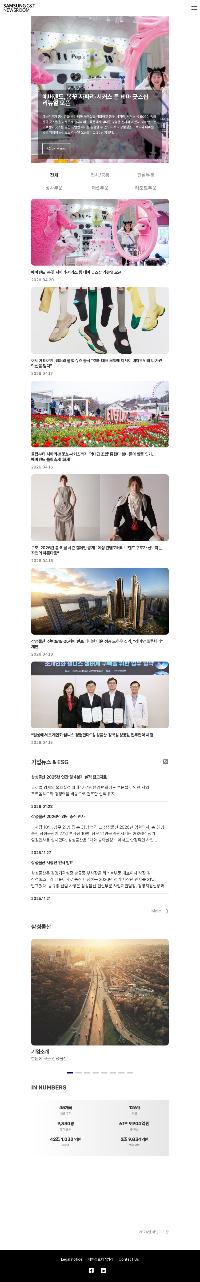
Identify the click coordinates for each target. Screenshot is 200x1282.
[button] (37, 89)
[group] (100, 89)
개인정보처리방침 (100, 1259)
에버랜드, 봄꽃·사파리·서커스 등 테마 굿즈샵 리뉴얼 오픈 (76, 272)
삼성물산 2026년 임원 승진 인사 (58, 816)
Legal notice (71, 1259)
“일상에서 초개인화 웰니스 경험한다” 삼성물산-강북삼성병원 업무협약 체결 (92, 735)
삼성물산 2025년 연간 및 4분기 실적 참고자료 (69, 777)
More (156, 911)
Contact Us (129, 1259)
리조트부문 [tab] (146, 188)
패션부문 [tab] (100, 188)
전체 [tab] (54, 175)
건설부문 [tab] (145, 175)
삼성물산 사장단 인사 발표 (52, 862)
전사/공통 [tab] (100, 175)
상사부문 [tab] (54, 188)
